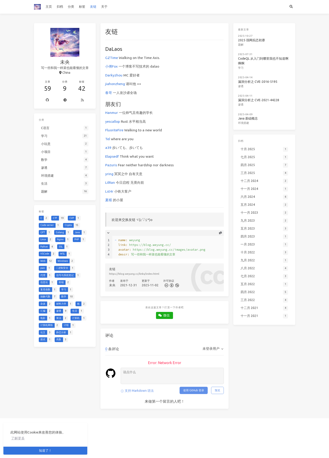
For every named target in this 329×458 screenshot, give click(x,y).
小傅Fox (111, 66)
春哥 (108, 93)
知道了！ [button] (45, 450)
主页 (49, 6)
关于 (104, 6)
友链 (93, 6)
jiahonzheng (115, 84)
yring (109, 174)
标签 (82, 6)
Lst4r (109, 191)
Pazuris (111, 165)
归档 (60, 6)
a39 (108, 147)
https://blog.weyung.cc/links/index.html (134, 273)
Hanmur (111, 113)
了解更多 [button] (18, 438)
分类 (71, 6)
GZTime (111, 58)
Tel (107, 139)
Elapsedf (112, 156)
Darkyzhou (113, 75)
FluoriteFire (114, 130)
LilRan (110, 182)
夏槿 (108, 200)
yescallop (112, 121)
